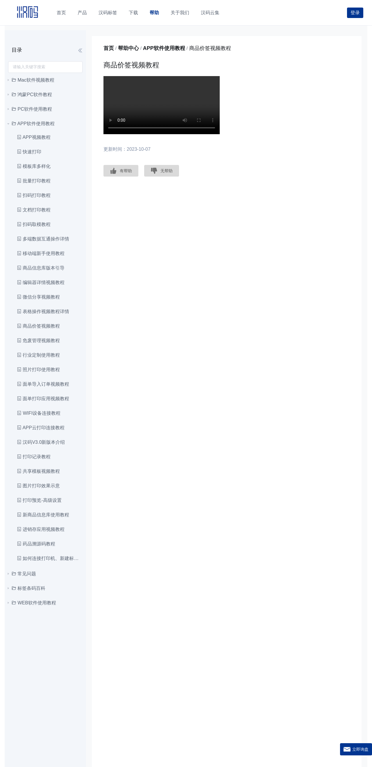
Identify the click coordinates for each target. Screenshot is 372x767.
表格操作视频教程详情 (43, 311)
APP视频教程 (34, 137)
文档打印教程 (34, 209)
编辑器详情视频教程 (41, 282)
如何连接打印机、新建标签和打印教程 (48, 558)
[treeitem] (45, 80)
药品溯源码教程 (36, 543)
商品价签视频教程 (38, 326)
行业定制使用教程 (38, 355)
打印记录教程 (34, 456)
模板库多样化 (34, 166)
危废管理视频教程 (38, 340)
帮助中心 (128, 48)
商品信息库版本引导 (41, 267)
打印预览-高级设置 (39, 500)
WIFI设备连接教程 (38, 413)
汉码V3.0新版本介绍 (41, 442)
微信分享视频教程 (38, 296)
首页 (108, 48)
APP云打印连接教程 (41, 427)
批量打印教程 (34, 180)
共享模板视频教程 (38, 471)
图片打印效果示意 (38, 485)
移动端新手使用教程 (41, 253)
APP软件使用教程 (164, 48)
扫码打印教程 (34, 195)
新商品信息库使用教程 (43, 514)
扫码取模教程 (34, 224)
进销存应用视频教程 (41, 529)
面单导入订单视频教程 (43, 384)
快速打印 (29, 151)
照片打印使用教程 (38, 369)
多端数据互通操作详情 (43, 238)
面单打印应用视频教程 (43, 398)
